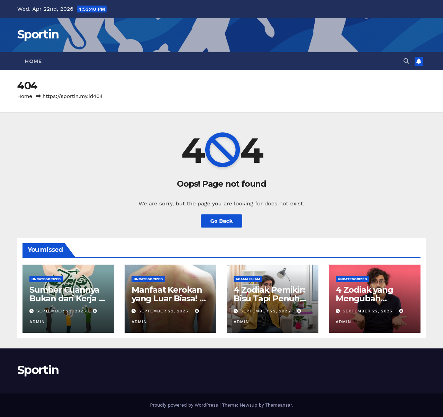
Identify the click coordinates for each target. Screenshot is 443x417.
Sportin (37, 34)
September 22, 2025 (62, 311)
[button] (406, 61)
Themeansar (278, 405)
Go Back (221, 221)
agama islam (248, 279)
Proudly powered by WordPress (184, 405)
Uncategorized (46, 279)
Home (33, 61)
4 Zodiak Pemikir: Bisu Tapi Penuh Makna (269, 298)
